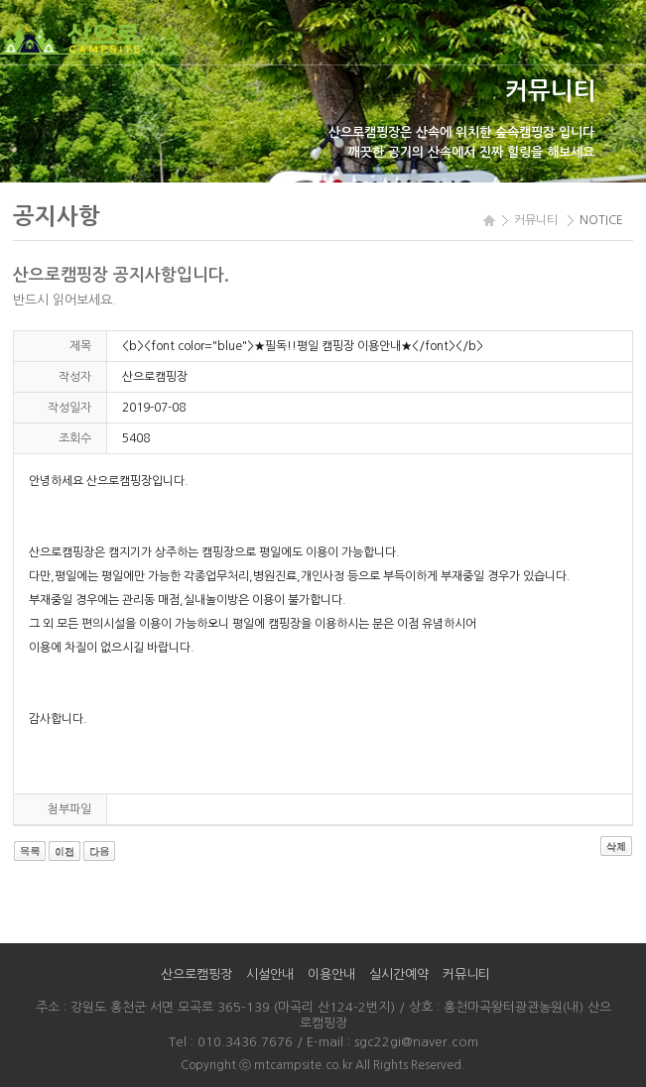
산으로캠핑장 (196, 974)
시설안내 (270, 974)
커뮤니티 (466, 974)
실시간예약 (399, 974)
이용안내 (331, 974)
